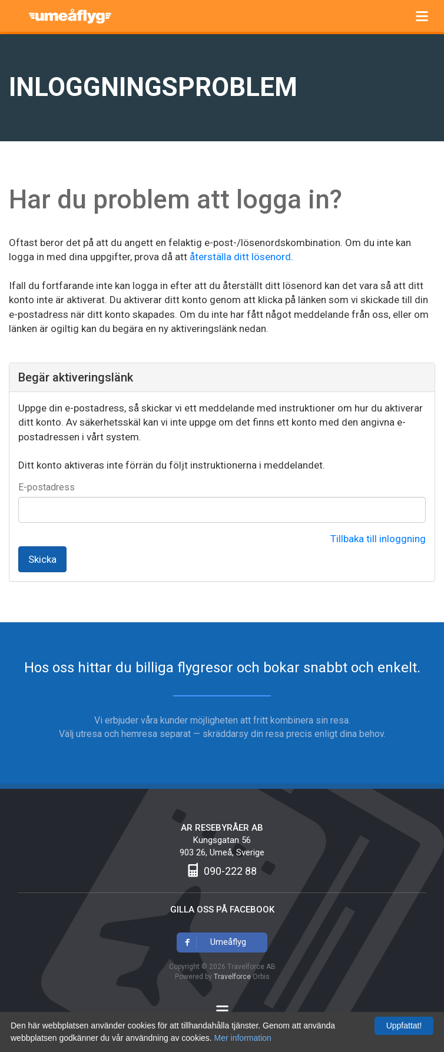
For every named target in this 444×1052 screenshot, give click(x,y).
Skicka (42, 559)
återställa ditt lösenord (240, 257)
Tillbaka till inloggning (378, 539)
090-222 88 (230, 871)
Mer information (242, 1038)
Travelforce (232, 977)
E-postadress (46, 487)
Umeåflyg (77, 14)
